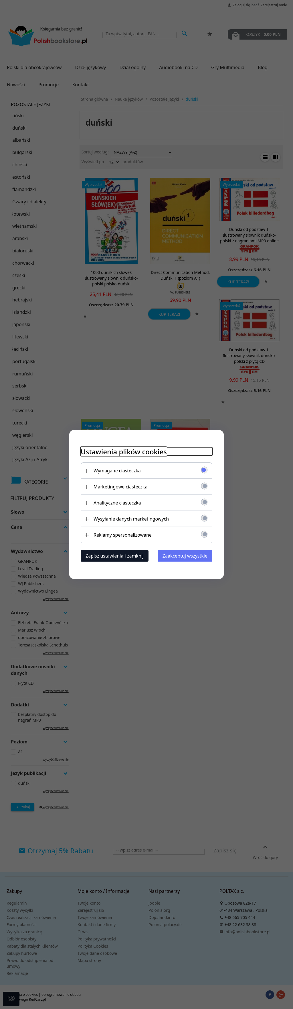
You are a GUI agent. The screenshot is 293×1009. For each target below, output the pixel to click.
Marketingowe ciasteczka (120, 487)
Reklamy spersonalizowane (123, 535)
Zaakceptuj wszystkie (185, 556)
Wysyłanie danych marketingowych (131, 519)
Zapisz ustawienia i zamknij (115, 556)
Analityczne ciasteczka (117, 503)
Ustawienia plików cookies (124, 451)
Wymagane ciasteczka (117, 471)
